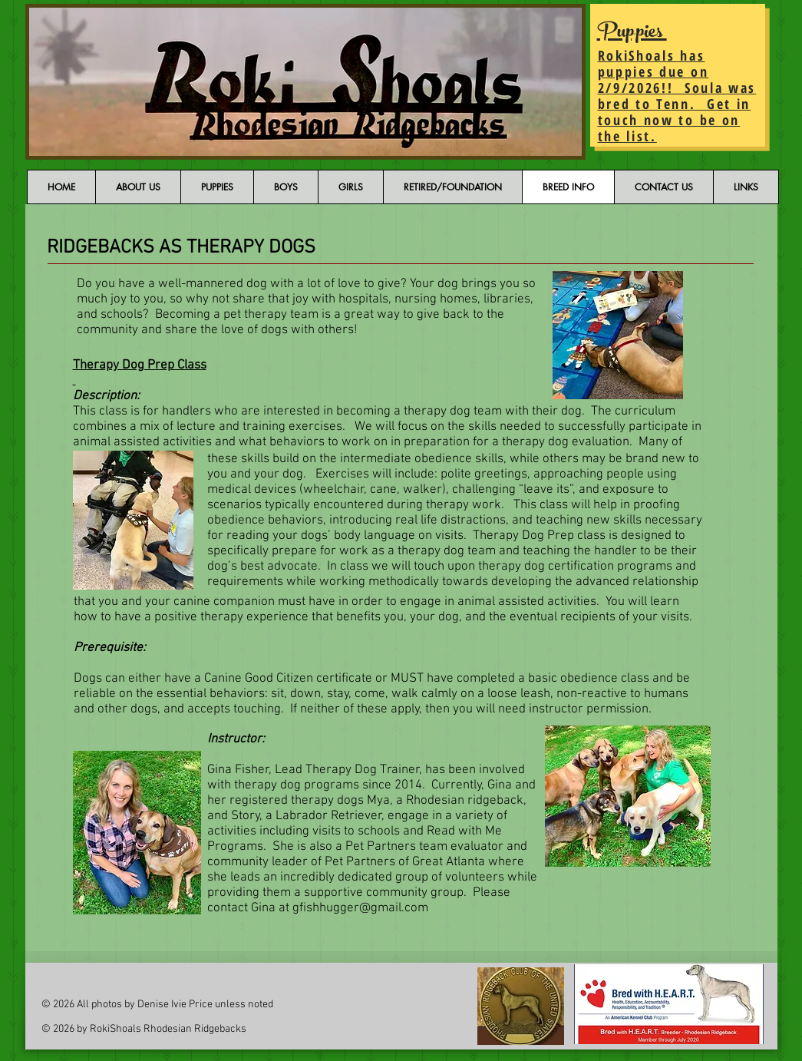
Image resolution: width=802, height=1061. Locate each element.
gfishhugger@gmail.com (360, 908)
